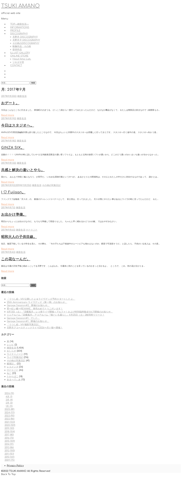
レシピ (10, 344)
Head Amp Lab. (22, 59)
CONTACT (16, 65)
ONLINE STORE (19, 56)
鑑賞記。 (11, 363)
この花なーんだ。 (15, 259)
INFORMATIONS (19, 27)
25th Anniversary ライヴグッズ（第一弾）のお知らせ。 (37, 302)
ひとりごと (32, 230)
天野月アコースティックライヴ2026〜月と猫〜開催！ (35, 327)
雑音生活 (22, 96)
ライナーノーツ (15, 354)
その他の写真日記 (51, 185)
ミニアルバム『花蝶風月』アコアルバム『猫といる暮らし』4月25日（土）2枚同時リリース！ (56, 315)
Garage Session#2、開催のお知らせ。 (28, 305)
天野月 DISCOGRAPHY (25, 37)
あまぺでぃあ (14, 379)
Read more (7, 115)
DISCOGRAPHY (19, 33)
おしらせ (11, 351)
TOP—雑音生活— (19, 24)
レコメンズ (12, 367)
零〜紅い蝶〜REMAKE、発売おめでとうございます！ (35, 308)
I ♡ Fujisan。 (13, 192)
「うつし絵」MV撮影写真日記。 (24, 324)
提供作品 (17, 49)
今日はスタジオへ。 (17, 125)
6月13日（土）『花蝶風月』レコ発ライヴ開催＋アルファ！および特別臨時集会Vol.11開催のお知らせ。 (60, 312)
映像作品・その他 (22, 46)
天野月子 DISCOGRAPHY (26, 40)
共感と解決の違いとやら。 (23, 170)
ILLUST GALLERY (20, 53)
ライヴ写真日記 (15, 357)
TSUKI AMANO (20, 6)
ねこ (9, 373)
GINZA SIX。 (12, 148)
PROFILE (15, 30)
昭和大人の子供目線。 (19, 237)
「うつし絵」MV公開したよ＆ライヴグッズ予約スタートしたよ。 (41, 299)
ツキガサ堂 (18, 62)
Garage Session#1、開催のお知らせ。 (28, 321)
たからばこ (12, 376)
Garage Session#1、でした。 (23, 318)
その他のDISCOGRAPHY (26, 43)
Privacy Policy (15, 465)
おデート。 (10, 103)
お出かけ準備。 (13, 214)
